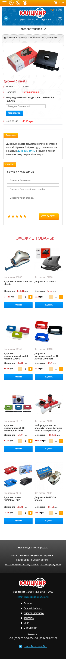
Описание (10, 135)
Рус (52, 10)
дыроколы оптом (26, 151)
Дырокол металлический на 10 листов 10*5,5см (46, 356)
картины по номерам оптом (32, 560)
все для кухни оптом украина (21, 564)
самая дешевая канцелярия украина (32, 555)
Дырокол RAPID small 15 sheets (18, 282)
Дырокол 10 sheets (45, 281)
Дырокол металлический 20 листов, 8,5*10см (14, 428)
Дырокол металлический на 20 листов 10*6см (16, 356)
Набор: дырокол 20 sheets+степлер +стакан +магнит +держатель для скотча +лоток (48, 428)
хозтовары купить (50, 564)
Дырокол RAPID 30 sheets (45, 498)
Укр (60, 10)
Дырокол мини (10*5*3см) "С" (12, 498)
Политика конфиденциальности (33, 597)
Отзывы (9, 164)
